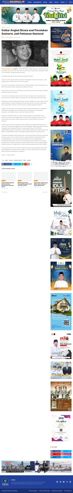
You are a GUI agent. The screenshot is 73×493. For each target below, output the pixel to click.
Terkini (29, 2)
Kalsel (45, 2)
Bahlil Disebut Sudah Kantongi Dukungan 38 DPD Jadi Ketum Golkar (25, 184)
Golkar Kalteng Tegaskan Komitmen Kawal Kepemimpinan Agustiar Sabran (7, 184)
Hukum (62, 2)
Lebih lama (45, 192)
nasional (11, 160)
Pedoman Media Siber (44, 490)
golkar (8, 27)
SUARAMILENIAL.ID (6, 69)
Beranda (3, 27)
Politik (56, 2)
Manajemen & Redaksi (57, 490)
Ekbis (50, 2)
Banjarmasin (37, 2)
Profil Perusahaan (33, 490)
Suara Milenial (14, 490)
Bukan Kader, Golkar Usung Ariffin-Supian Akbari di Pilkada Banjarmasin (41, 184)
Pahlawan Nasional (18, 160)
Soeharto (29, 160)
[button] (66, 2)
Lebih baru (4, 192)
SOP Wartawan (68, 490)
